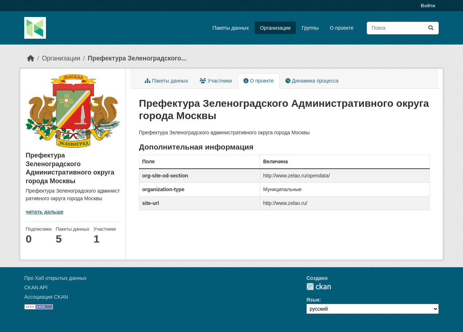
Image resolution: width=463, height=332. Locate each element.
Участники (216, 81)
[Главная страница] (30, 58)
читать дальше (44, 212)
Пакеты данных (231, 28)
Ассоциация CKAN (46, 297)
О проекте (342, 28)
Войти (428, 5)
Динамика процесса (312, 81)
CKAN (318, 286)
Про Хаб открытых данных (55, 278)
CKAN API (36, 287)
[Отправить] (431, 28)
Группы (310, 28)
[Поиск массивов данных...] (403, 28)
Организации (275, 28)
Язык (312, 300)
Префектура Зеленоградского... (137, 58)
